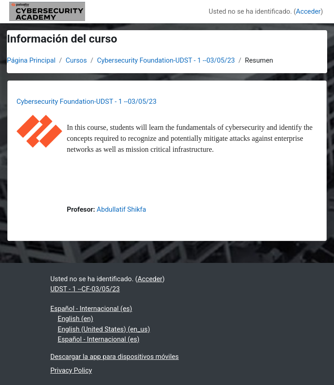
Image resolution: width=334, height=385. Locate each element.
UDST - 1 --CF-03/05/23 (85, 289)
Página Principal (31, 60)
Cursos (75, 60)
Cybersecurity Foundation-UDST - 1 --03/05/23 (166, 60)
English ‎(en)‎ (75, 319)
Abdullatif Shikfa (121, 209)
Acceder (308, 11)
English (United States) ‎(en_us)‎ (104, 329)
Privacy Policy (71, 370)
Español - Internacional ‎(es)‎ (91, 309)
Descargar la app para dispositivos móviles (114, 357)
